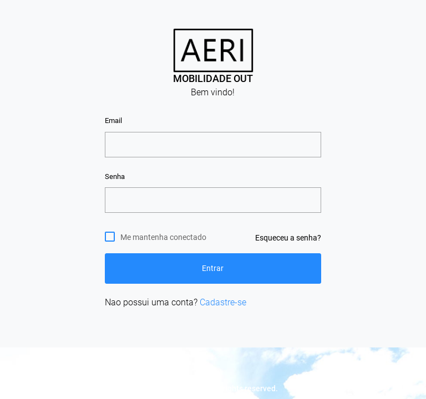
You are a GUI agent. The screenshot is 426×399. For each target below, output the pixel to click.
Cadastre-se (223, 302)
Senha (115, 176)
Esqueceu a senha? (288, 237)
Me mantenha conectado (163, 237)
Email (113, 120)
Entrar (213, 268)
